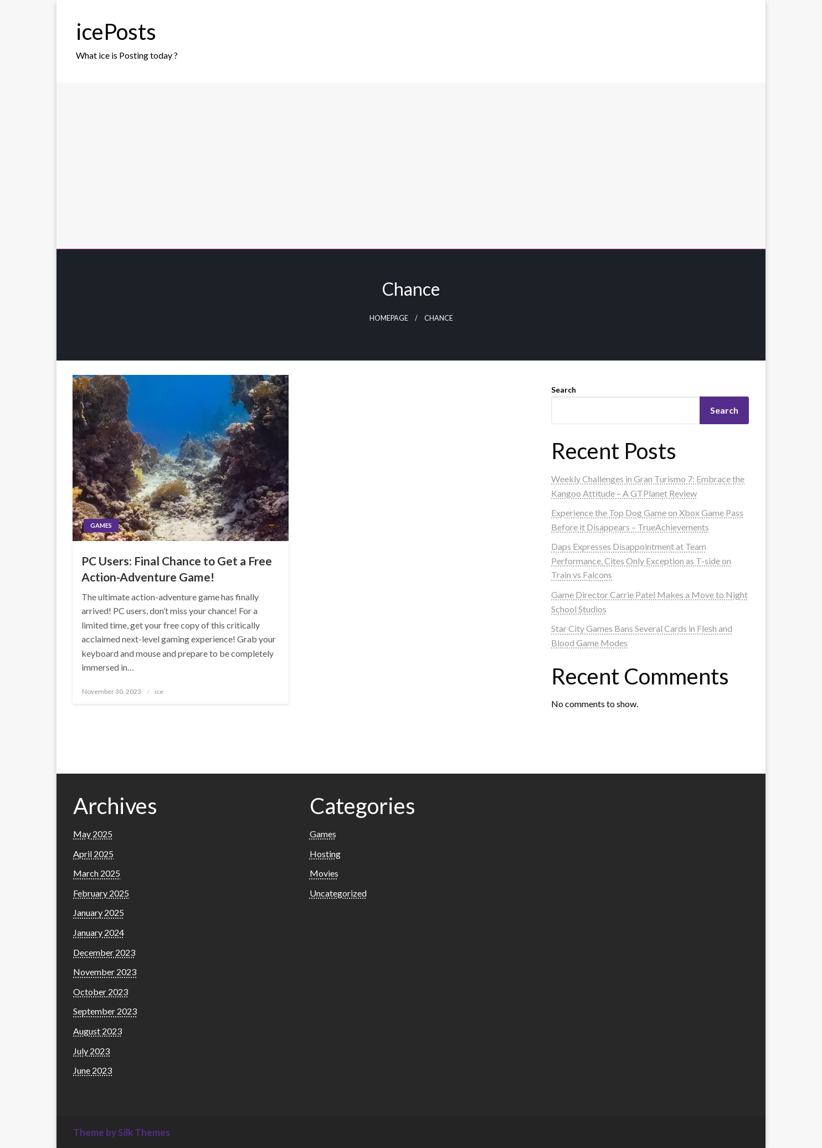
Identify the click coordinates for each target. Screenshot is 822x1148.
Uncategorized (338, 893)
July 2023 (91, 1051)
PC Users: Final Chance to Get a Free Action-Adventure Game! (176, 569)
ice (159, 691)
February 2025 (101, 893)
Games (101, 525)
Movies (324, 873)
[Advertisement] (411, 165)
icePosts (116, 31)
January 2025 (98, 912)
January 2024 (98, 932)
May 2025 (92, 833)
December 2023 (104, 952)
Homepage (388, 318)
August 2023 (97, 1031)
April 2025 (93, 853)
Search (563, 389)
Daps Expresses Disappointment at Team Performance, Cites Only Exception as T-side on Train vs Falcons (641, 560)
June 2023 (92, 1070)
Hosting (325, 853)
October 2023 (100, 991)
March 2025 (96, 873)
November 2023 (104, 971)
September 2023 (105, 1011)
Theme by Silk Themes (121, 1132)
